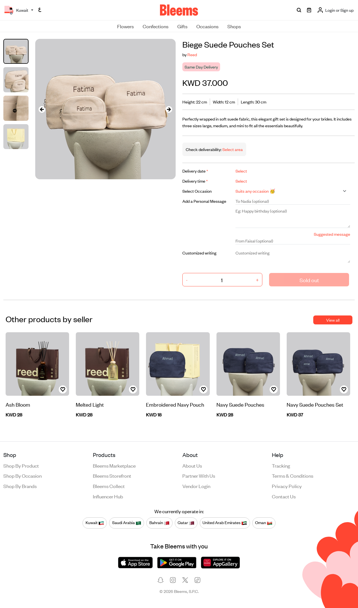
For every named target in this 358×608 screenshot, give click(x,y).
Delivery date (195, 171)
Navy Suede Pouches (240, 404)
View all (333, 320)
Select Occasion (197, 191)
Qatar (186, 522)
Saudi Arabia (126, 522)
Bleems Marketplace (114, 465)
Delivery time (195, 181)
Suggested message (332, 234)
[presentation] (42, 109)
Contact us (284, 496)
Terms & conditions (292, 475)
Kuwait (95, 522)
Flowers (125, 26)
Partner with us (198, 475)
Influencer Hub (108, 496)
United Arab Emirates (224, 522)
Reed (192, 54)
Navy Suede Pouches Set (315, 404)
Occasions (207, 26)
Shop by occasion (22, 475)
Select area (232, 149)
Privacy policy (287, 485)
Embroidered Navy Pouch (175, 404)
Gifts (182, 26)
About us (192, 465)
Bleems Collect (109, 485)
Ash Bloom (18, 404)
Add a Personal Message (204, 201)
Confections (155, 26)
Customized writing (199, 253)
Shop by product (21, 465)
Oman (263, 522)
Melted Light (90, 404)
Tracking (281, 465)
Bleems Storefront (112, 475)
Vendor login (196, 485)
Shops (234, 26)
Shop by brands (20, 485)
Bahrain (159, 522)
